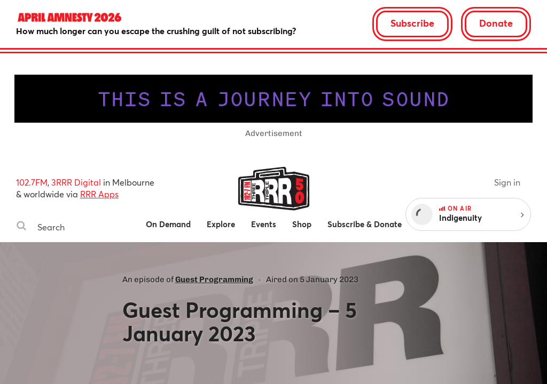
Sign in (507, 182)
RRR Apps (99, 193)
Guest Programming (214, 279)
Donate (496, 23)
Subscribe (412, 23)
